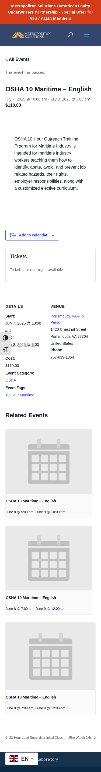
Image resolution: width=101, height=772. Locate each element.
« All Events (17, 59)
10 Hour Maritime (19, 395)
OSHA (10, 380)
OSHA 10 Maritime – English (31, 501)
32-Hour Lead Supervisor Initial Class (35, 738)
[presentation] (49, 461)
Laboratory (47, 759)
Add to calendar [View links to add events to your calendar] (33, 235)
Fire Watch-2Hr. (81, 738)
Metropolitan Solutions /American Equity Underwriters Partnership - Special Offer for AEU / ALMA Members (50, 12)
